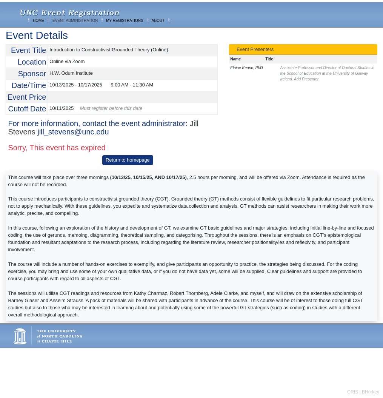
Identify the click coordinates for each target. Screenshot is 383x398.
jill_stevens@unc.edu (73, 132)
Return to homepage (128, 160)
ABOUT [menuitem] (158, 21)
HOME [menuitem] (38, 21)
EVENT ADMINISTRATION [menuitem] (75, 21)
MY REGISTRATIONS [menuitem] (124, 21)
